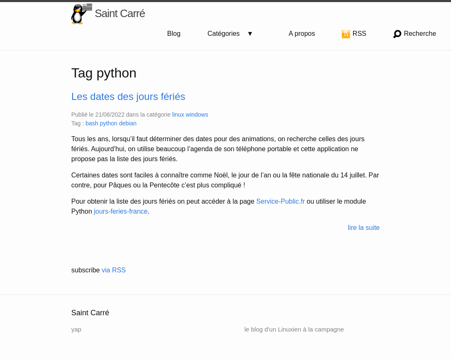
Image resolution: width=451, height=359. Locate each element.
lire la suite (364, 227)
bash (92, 123)
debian (127, 123)
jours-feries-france (121, 211)
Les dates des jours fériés (128, 96)
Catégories (227, 33)
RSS (354, 34)
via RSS (114, 270)
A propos (302, 33)
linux (179, 114)
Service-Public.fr (280, 201)
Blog (173, 33)
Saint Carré (108, 14)
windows (197, 114)
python (109, 123)
